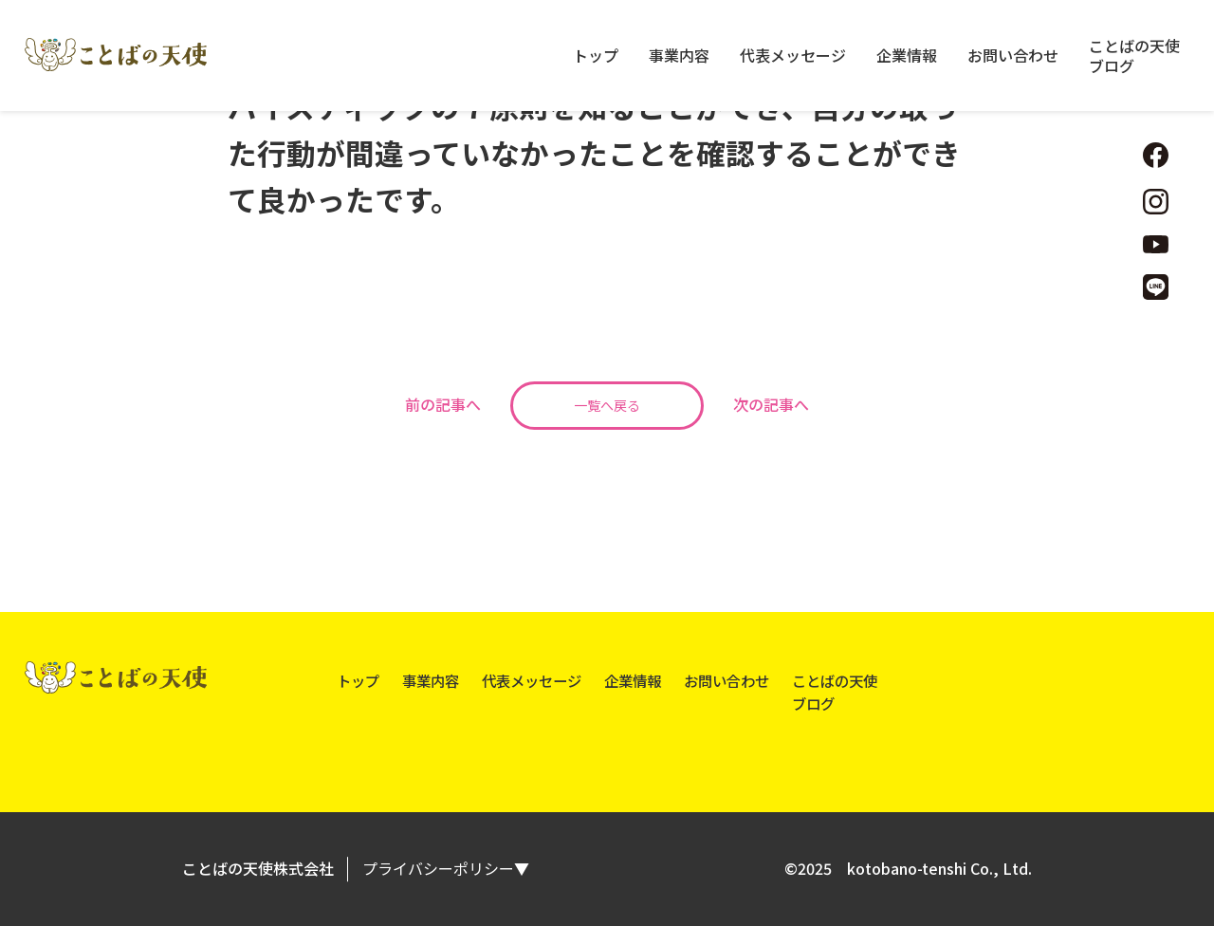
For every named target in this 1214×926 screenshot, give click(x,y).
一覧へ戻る (607, 405)
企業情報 (906, 55)
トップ (595, 55)
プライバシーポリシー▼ (445, 868)
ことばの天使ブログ (1134, 56)
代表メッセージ (793, 55)
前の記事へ (443, 404)
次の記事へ (771, 404)
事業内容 (679, 55)
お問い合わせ (1012, 55)
